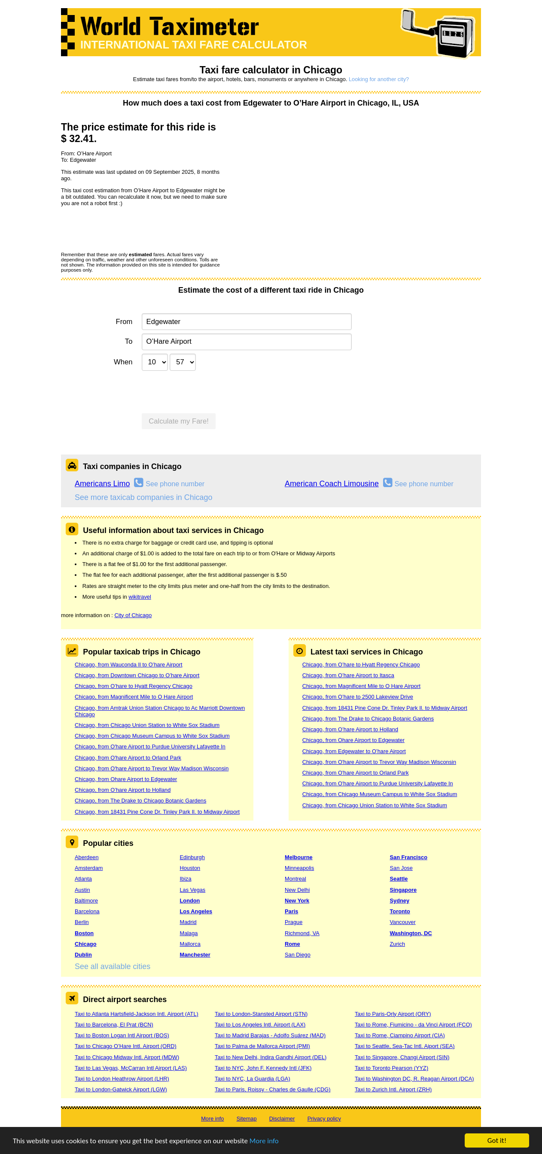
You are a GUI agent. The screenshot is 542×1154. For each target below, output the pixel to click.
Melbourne (299, 857)
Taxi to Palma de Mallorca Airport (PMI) (262, 1046)
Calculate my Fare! (179, 421)
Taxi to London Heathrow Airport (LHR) (122, 1078)
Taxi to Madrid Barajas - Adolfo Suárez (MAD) (270, 1035)
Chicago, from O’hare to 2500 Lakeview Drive (357, 697)
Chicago (85, 944)
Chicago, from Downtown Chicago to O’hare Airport (137, 675)
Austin (82, 890)
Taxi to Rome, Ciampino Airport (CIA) (400, 1035)
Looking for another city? (379, 79)
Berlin (82, 922)
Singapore (403, 890)
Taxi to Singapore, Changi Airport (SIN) (402, 1057)
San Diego (298, 954)
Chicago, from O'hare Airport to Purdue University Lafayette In (150, 746)
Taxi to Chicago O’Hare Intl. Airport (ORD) (126, 1046)
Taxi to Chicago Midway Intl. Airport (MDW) (127, 1057)
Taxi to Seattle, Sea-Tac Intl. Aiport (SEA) (405, 1046)
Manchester (195, 954)
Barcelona (87, 911)
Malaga (189, 933)
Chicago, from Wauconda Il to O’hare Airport (129, 664)
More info (264, 1140)
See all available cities (112, 966)
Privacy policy (324, 1118)
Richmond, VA (302, 933)
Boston (84, 933)
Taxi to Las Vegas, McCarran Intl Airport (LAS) (131, 1068)
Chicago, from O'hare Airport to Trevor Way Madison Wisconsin (151, 768)
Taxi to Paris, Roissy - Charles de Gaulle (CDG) (273, 1089)
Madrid (188, 922)
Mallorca (190, 944)
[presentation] (126, 228)
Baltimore (86, 900)
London (190, 900)
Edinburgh (192, 857)
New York (297, 900)
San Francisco (408, 857)
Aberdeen (87, 857)
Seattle (399, 878)
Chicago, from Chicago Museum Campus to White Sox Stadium (152, 736)
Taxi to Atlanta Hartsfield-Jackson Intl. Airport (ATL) (136, 1014)
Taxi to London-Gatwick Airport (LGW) (121, 1089)
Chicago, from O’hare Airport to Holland (123, 790)
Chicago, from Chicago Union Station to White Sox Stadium (147, 725)
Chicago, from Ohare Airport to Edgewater (126, 779)
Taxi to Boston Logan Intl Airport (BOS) (122, 1035)
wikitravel (139, 597)
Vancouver (403, 922)
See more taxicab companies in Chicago (144, 497)
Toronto (400, 911)
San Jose (401, 868)
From (124, 322)
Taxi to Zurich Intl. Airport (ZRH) (393, 1089)
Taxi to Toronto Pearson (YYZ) (391, 1068)
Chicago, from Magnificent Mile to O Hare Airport (134, 697)
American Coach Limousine (332, 483)
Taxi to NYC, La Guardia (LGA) (252, 1078)
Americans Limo (102, 483)
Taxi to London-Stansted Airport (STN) (261, 1014)
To (129, 341)
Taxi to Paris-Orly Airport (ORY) (393, 1014)
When (123, 362)
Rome (292, 944)
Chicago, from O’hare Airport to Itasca (348, 675)
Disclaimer (282, 1118)
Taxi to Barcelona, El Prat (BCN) (114, 1024)
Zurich (397, 944)
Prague (293, 922)
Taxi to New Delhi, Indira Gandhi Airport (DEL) (270, 1057)
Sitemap (247, 1118)
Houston (190, 868)
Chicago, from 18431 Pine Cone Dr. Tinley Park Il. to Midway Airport (157, 812)
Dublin (83, 954)
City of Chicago (133, 615)
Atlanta (83, 878)
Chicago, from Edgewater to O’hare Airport (354, 751)
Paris (291, 911)
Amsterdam (89, 868)
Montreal (295, 878)
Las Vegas (193, 890)
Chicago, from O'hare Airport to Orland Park (128, 757)
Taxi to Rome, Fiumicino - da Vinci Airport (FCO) (413, 1024)
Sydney (400, 900)
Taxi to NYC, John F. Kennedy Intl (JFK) (263, 1068)
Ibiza (186, 878)
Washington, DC (411, 933)
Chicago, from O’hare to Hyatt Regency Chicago (133, 686)
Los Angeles (196, 911)
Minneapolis (299, 868)
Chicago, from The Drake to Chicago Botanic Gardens (140, 800)
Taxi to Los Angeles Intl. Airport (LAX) (260, 1024)
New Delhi (297, 890)
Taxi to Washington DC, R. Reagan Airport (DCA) (414, 1078)
